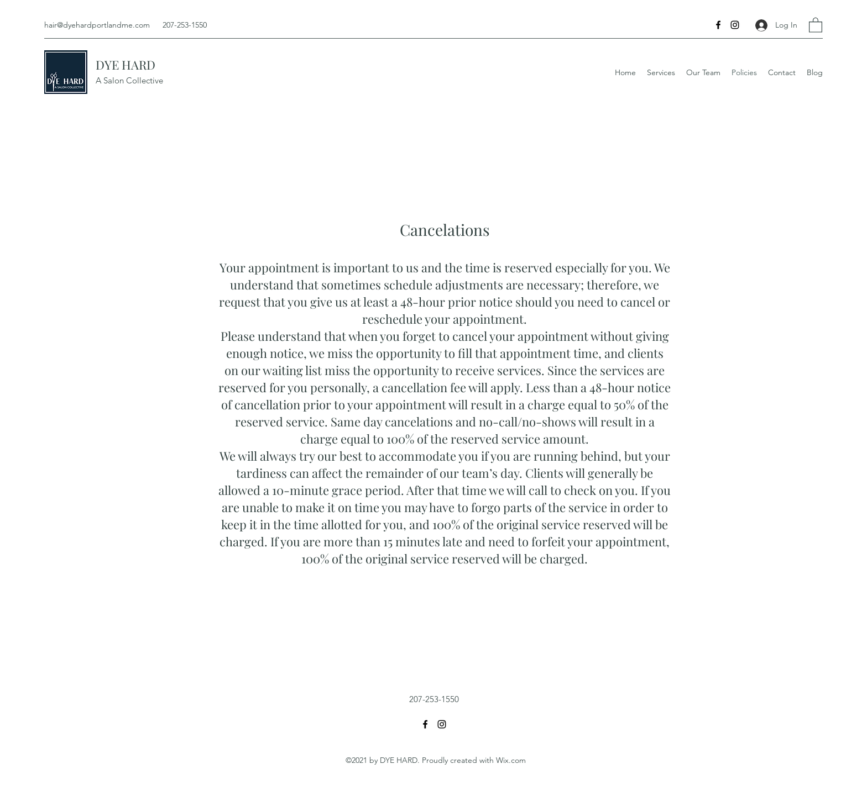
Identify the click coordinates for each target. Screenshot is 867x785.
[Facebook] (718, 24)
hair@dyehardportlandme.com (97, 25)
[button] (815, 25)
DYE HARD (125, 64)
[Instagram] (734, 24)
